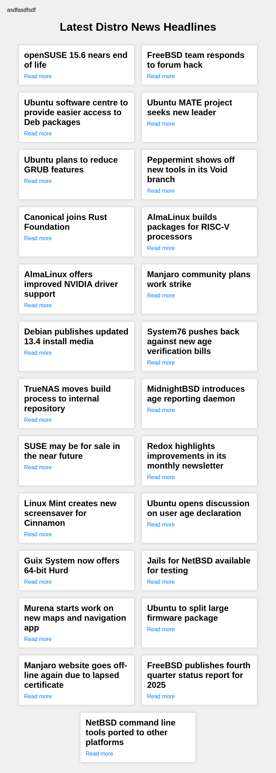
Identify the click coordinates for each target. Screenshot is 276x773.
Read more (38, 76)
